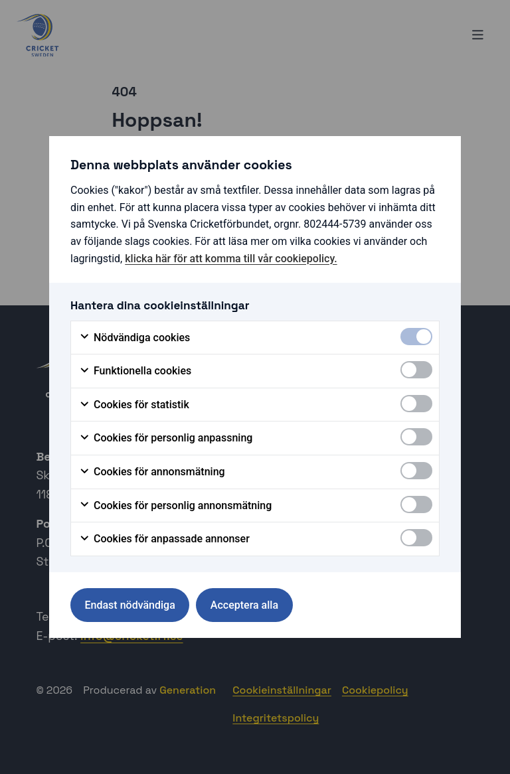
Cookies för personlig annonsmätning (175, 505)
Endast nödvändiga (130, 605)
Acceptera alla (244, 605)
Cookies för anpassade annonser (164, 539)
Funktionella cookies (135, 371)
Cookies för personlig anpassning (165, 438)
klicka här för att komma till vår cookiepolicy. (231, 258)
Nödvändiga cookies (134, 338)
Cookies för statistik (134, 405)
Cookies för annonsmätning (152, 472)
